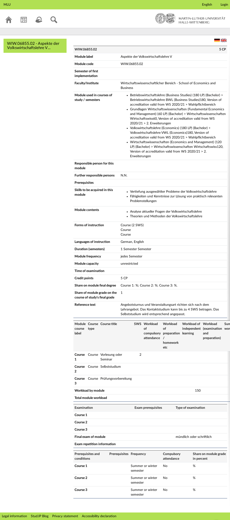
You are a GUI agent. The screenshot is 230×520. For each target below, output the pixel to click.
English (207, 4)
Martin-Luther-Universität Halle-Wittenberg (190, 18)
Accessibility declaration (99, 516)
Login (224, 4)
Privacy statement (65, 516)
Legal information (14, 516)
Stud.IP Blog (39, 516)
